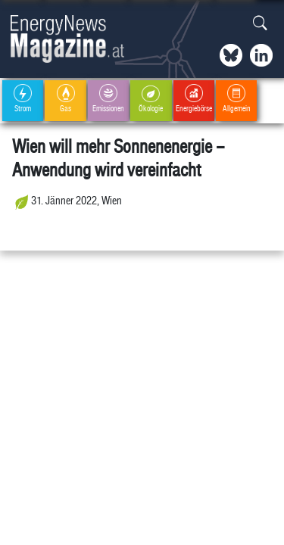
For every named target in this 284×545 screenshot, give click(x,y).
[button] (260, 24)
